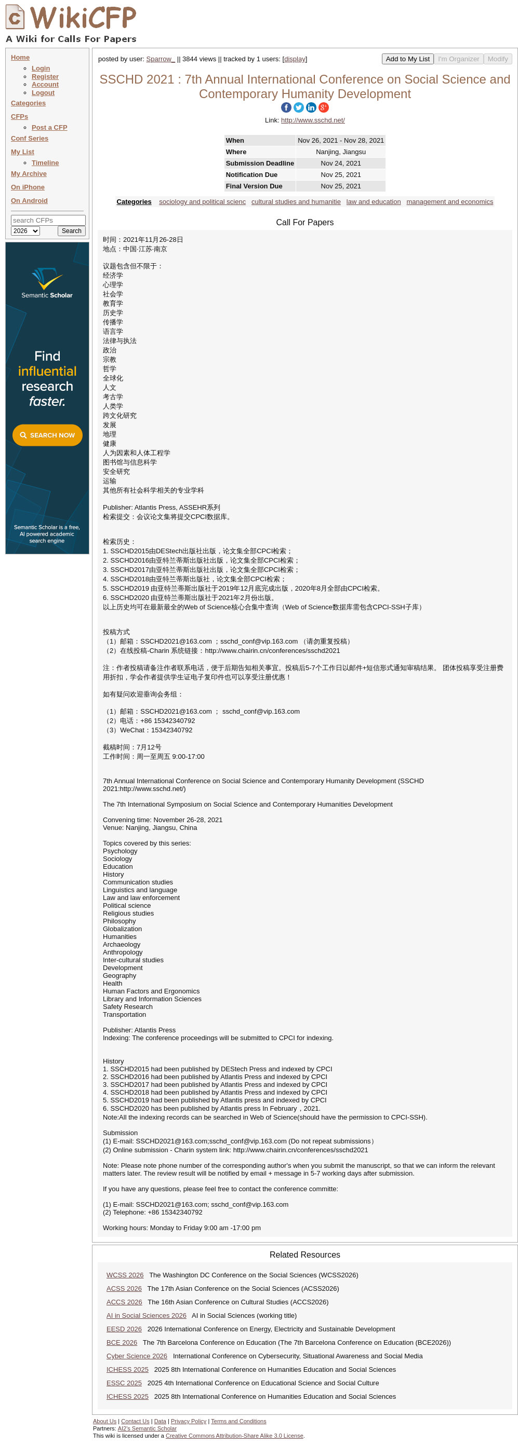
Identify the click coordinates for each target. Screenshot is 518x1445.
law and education (374, 202)
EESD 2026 (124, 1329)
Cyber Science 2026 (137, 1356)
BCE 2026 (122, 1342)
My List (22, 152)
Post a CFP (50, 127)
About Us (104, 1421)
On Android (29, 201)
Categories (28, 103)
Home (20, 57)
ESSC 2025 (124, 1383)
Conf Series (29, 138)
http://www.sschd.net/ (313, 120)
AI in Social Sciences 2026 (147, 1315)
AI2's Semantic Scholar (147, 1428)
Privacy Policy (188, 1421)
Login (41, 68)
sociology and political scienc (202, 202)
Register (45, 76)
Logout (43, 93)
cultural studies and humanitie (296, 202)
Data (160, 1421)
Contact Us (135, 1421)
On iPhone (28, 187)
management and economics (450, 202)
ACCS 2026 (124, 1302)
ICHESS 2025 (128, 1369)
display (294, 59)
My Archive (29, 174)
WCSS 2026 (125, 1275)
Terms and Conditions (238, 1421)
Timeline (45, 163)
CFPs (19, 116)
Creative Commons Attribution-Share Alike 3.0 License (234, 1436)
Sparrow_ (161, 59)
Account (45, 84)
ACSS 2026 (124, 1288)
